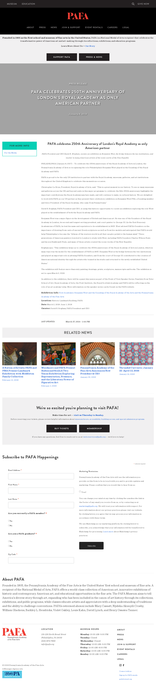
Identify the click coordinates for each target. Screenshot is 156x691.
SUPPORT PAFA (61, 57)
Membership (94, 428)
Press (42, 27)
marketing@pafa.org (88, 506)
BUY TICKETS (62, 428)
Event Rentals (94, 27)
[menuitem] (13, 4)
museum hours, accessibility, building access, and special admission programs (109, 419)
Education (30, 4)
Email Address (15, 471)
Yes (11, 521)
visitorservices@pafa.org (94, 437)
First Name (13, 485)
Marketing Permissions (88, 471)
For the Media (10, 153)
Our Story (90, 46)
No (11, 525)
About (30, 27)
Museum (13, 4)
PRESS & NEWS (94, 57)
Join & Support (71, 27)
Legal (125, 27)
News (54, 27)
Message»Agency (11, 669)
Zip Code (12, 555)
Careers (112, 27)
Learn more (108, 532)
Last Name (13, 499)
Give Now (142, 4)
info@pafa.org (47, 644)
